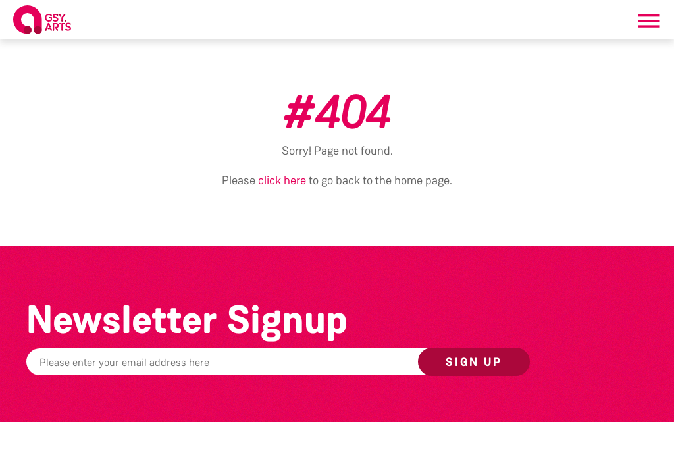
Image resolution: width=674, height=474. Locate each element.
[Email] (259, 361)
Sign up (474, 362)
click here (282, 180)
